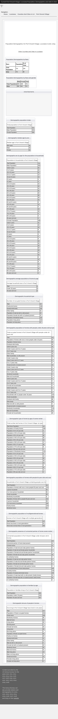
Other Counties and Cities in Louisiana (30, 51)
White (7, 71)
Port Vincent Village (42, 14)
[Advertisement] (30, 31)
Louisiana (12, 14)
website (16, 698)
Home (6, 14)
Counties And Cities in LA (26, 14)
